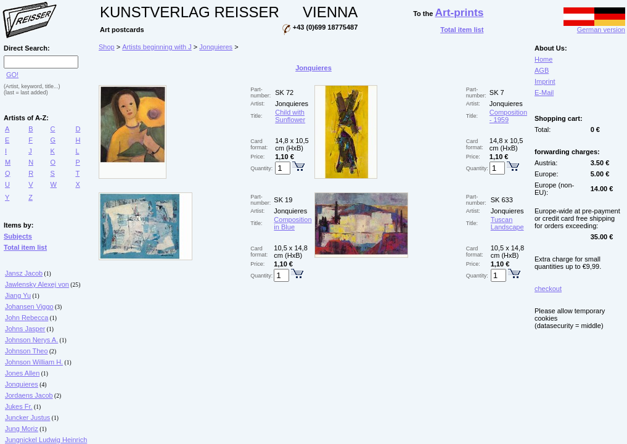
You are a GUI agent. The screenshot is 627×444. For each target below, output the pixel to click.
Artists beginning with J (157, 47)
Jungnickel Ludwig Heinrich (46, 439)
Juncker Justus (27, 417)
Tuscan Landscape (507, 223)
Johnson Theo (26, 351)
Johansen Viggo (29, 306)
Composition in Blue (292, 223)
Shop (107, 47)
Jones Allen (22, 373)
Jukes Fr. (19, 406)
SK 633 (502, 200)
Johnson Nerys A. (31, 339)
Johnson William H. (34, 362)
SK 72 (284, 92)
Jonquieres (21, 384)
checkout (548, 288)
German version (594, 26)
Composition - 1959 (508, 116)
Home (543, 59)
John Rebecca (26, 317)
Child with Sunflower (290, 116)
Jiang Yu (18, 295)
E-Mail (544, 92)
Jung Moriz (21, 428)
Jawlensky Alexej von (37, 284)
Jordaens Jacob (29, 395)
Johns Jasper (25, 328)
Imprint (545, 81)
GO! (12, 74)
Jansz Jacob (24, 273)
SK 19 (283, 200)
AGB (542, 70)
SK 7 (497, 92)
